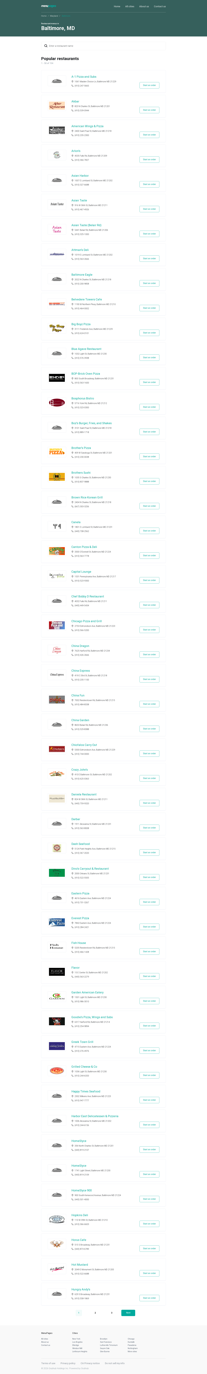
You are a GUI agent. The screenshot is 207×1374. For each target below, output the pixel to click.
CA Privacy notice (90, 1363)
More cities (132, 1351)
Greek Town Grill (82, 1042)
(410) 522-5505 (82, 878)
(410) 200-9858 (82, 284)
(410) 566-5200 (82, 630)
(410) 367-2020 (82, 853)
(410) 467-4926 (82, 209)
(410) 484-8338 (82, 704)
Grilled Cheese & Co (84, 1066)
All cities (129, 6)
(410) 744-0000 (82, 754)
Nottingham (133, 1348)
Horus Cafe (78, 1240)
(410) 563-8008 (82, 828)
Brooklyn (103, 1339)
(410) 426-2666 (82, 655)
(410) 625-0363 (82, 779)
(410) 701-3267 (82, 902)
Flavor (75, 967)
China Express (80, 670)
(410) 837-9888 (82, 482)
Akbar (75, 101)
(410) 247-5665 (82, 86)
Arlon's (75, 151)
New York (76, 1339)
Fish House (78, 943)
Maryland (54, 16)
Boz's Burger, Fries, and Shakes (91, 423)
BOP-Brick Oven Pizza (85, 373)
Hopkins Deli (79, 1215)
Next (128, 1312)
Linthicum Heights (79, 1351)
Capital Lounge (81, 571)
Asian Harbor (80, 175)
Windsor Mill (77, 1348)
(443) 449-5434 (82, 605)
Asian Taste (79, 200)
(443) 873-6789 (82, 1249)
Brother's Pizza (81, 448)
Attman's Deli (80, 250)
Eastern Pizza (80, 893)
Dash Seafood (80, 844)
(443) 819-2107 (82, 1150)
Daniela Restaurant (84, 794)
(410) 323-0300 (82, 407)
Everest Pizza (80, 918)
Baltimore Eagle (81, 274)
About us (144, 6)
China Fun (77, 695)
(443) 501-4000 (82, 1199)
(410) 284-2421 (82, 927)
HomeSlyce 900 (81, 1190)
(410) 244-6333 (82, 1076)
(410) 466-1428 (82, 952)
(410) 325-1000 (82, 234)
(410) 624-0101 (82, 333)
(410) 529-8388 (82, 729)
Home (117, 6)
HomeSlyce (78, 1141)
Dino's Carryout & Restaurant (90, 868)
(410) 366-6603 (82, 1224)
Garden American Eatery (87, 992)
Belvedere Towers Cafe (86, 299)
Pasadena (132, 1345)
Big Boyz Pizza (81, 324)
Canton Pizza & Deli (84, 547)
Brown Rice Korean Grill (87, 497)
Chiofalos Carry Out (84, 745)
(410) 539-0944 (82, 110)
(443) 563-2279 (82, 977)
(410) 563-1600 (82, 383)
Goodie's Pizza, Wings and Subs (92, 1017)
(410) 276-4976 (82, 1051)
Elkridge (75, 1345)
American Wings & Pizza (87, 126)
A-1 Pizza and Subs (83, 76)
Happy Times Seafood (85, 1091)
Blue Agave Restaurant (86, 349)
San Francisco (106, 1342)
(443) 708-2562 (82, 531)
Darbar (75, 819)
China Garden (80, 720)
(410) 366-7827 (82, 160)
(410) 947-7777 (82, 1100)
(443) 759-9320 (82, 803)
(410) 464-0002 (82, 308)
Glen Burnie (105, 1351)
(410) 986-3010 (82, 1001)
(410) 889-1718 (82, 432)
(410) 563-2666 (82, 259)
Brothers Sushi (81, 472)
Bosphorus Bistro (82, 398)
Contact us (160, 6)
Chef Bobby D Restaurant (87, 596)
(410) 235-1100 (82, 680)
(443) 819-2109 (82, 1175)
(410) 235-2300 (82, 135)
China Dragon (80, 646)
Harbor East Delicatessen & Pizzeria (94, 1116)
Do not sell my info (115, 1363)
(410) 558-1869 (82, 1298)
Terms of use (48, 1363)
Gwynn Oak (104, 1348)
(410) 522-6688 (82, 1274)
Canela (76, 522)
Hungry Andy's (80, 1289)
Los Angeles (77, 1342)
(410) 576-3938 (82, 358)
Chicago (131, 1339)
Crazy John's (79, 769)
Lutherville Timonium (109, 1345)
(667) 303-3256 (82, 506)
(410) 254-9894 (82, 1026)
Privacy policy (68, 1363)
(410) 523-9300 (82, 581)
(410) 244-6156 (82, 1125)
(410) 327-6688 (82, 185)
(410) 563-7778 (82, 556)
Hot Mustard (79, 1264)
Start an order (149, 85)
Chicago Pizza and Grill (86, 621)
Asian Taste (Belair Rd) (86, 225)
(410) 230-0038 (82, 457)
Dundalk (131, 1342)
